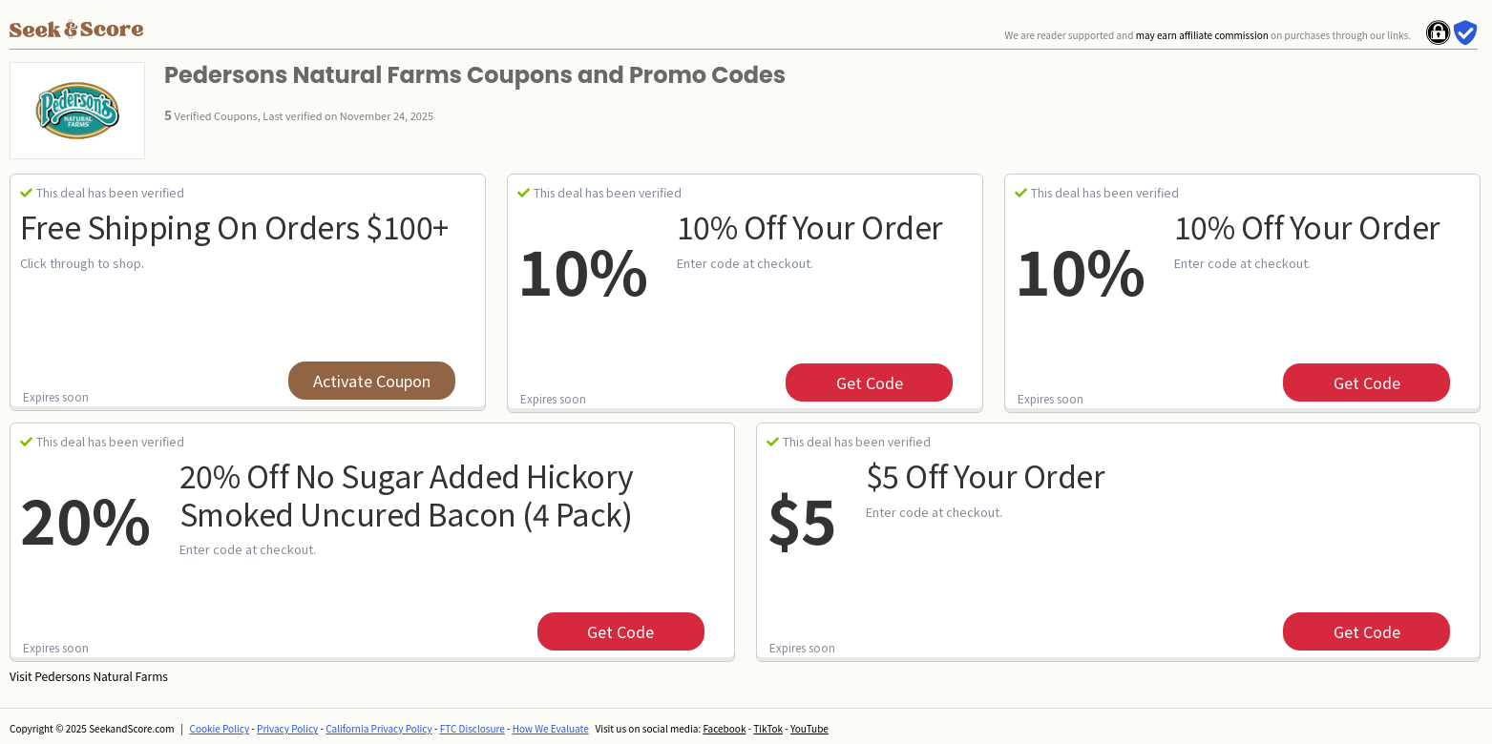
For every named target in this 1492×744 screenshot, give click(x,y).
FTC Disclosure (472, 728)
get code (869, 382)
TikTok (768, 728)
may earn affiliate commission (1202, 35)
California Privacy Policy (379, 728)
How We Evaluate (551, 728)
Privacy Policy (287, 728)
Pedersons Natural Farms (101, 676)
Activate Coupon (372, 380)
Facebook (724, 728)
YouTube (809, 728)
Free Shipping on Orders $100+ (234, 226)
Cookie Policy (220, 728)
